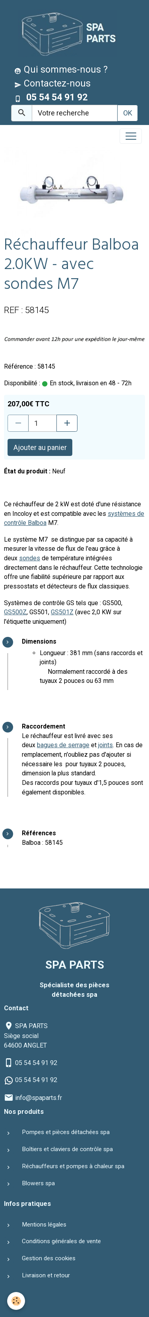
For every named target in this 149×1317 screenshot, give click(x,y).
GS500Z (15, 612)
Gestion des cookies (48, 1258)
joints (105, 745)
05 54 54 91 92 (36, 1063)
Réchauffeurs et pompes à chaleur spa (73, 1166)
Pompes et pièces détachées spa (66, 1132)
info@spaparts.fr (38, 1098)
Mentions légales (44, 1224)
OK (127, 113)
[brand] (65, 33)
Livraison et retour (46, 1275)
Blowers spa (38, 1183)
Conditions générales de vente (61, 1241)
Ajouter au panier (40, 447)
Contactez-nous (52, 83)
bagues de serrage (63, 745)
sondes (29, 558)
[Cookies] (16, 1301)
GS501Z (62, 612)
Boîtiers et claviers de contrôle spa (67, 1149)
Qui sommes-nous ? (61, 69)
